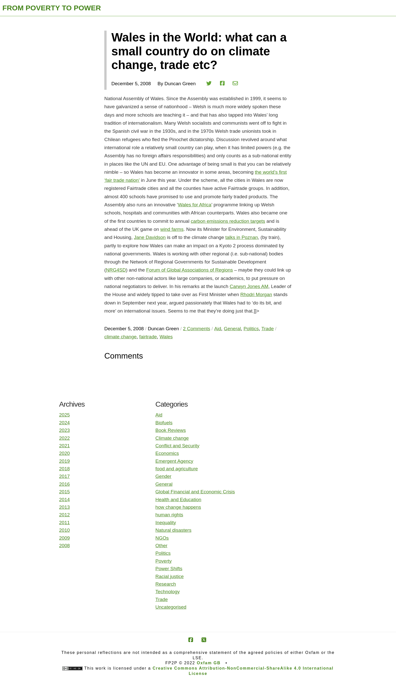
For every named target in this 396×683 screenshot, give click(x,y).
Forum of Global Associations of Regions (189, 270)
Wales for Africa (194, 204)
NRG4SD (116, 270)
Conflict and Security (177, 445)
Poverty (163, 561)
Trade (161, 599)
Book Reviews (170, 430)
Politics (162, 553)
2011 (64, 522)
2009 (64, 538)
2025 (64, 414)
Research (165, 584)
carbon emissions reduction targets (228, 221)
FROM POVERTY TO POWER (52, 8)
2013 (64, 507)
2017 (64, 476)
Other (161, 545)
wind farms (172, 229)
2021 (64, 445)
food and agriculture (176, 468)
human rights (169, 514)
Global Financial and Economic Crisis (195, 491)
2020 (64, 453)
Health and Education (178, 499)
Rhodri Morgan (256, 294)
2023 (64, 430)
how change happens (178, 507)
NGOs (162, 538)
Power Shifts (168, 568)
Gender (163, 476)
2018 (64, 468)
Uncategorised (170, 607)
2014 (64, 499)
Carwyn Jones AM (249, 286)
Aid (158, 414)
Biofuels (163, 422)
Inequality (165, 522)
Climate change (172, 438)
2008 (64, 545)
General (163, 484)
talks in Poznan (241, 237)
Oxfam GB (208, 663)
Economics (167, 453)
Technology (167, 591)
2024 (64, 422)
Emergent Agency (174, 461)
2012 (64, 514)
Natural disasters (173, 530)
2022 (64, 438)
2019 (64, 461)
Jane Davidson (150, 237)
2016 (64, 484)
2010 (64, 530)
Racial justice (169, 576)
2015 (64, 491)
